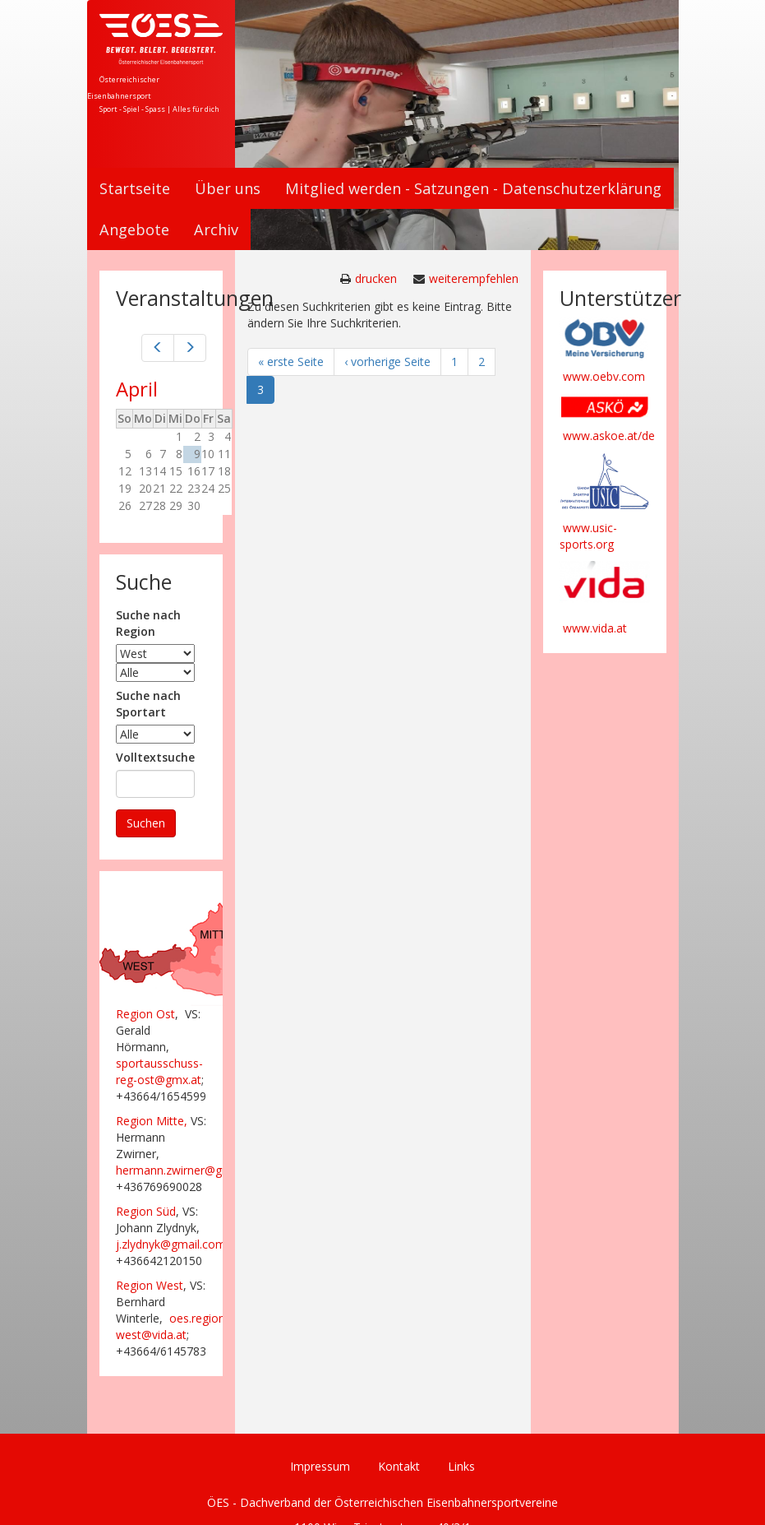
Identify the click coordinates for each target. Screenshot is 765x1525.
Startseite (134, 188)
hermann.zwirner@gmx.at (183, 1170)
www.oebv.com (604, 376)
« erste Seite (291, 361)
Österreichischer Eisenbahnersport (123, 87)
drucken (376, 278)
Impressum (320, 1466)
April (137, 388)
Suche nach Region (148, 623)
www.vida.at (595, 628)
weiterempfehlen (473, 278)
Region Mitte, (151, 1121)
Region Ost (145, 1014)
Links (461, 1466)
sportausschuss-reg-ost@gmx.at (159, 1071)
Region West (149, 1285)
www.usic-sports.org (588, 536)
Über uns (227, 188)
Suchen (146, 823)
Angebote (134, 229)
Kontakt (399, 1466)
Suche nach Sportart (148, 704)
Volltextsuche (155, 757)
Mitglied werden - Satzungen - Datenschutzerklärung (473, 188)
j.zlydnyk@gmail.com (171, 1244)
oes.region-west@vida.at (172, 1326)
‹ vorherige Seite (387, 361)
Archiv (216, 229)
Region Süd (146, 1211)
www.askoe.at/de (609, 435)
